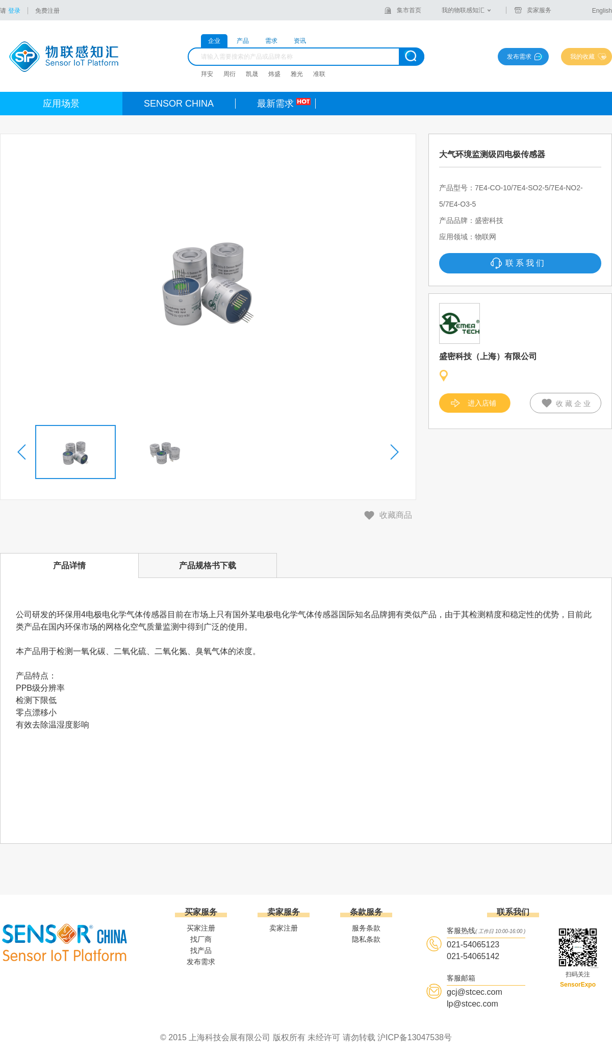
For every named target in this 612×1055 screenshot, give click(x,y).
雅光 (297, 74)
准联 (319, 74)
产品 (243, 40)
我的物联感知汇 (463, 10)
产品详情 (69, 565)
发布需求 (519, 56)
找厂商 (201, 939)
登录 (14, 10)
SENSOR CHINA (179, 103)
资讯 (300, 40)
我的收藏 (582, 56)
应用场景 (61, 103)
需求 (271, 40)
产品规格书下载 (207, 565)
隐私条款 (366, 939)
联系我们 (525, 263)
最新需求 (275, 103)
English (602, 10)
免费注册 (47, 10)
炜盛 (274, 74)
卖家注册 (283, 928)
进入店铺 (482, 403)
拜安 (207, 74)
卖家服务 (539, 10)
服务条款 (366, 928)
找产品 (201, 950)
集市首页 (409, 10)
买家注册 (201, 928)
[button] (22, 452)
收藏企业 (574, 403)
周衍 (229, 74)
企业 (214, 40)
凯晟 (252, 74)
